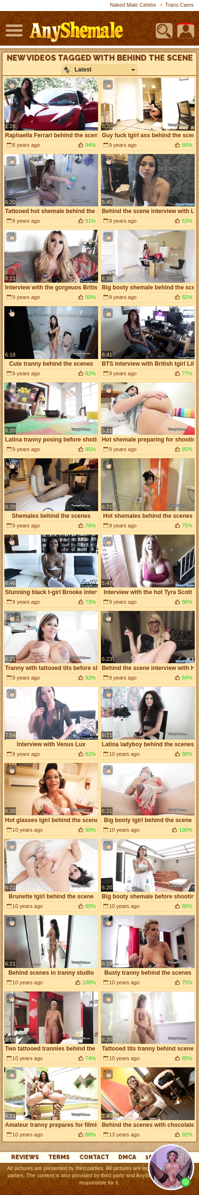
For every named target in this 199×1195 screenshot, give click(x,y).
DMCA (127, 1157)
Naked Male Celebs (133, 5)
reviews (25, 1157)
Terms (59, 1157)
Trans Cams (179, 5)
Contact (94, 1157)
